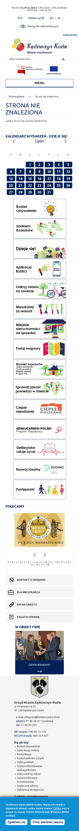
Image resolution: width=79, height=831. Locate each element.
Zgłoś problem (25, 762)
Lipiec (39, 141)
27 (11, 192)
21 (20, 185)
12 (68, 171)
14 (20, 178)
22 (30, 185)
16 (39, 178)
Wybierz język (36, 18)
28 (20, 192)
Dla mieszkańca (28, 592)
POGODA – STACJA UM (39, 10)
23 (39, 185)
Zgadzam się (16, 822)
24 (49, 185)
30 (39, 192)
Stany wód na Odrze (29, 773)
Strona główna (16, 96)
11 (58, 171)
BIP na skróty (27, 604)
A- (59, 18)
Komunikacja (24, 754)
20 (11, 185)
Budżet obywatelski (28, 746)
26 (68, 185)
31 (49, 192)
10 (49, 171)
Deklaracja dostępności (30, 789)
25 (58, 185)
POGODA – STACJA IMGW (53, 8)
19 (68, 178)
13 (11, 178)
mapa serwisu (70, 34)
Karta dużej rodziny (28, 750)
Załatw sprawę (28, 616)
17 (49, 178)
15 (30, 178)
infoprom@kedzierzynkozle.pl (42, 717)
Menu (39, 83)
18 (58, 178)
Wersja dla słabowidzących (43, 26)
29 (30, 192)
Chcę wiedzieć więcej (48, 822)
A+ (52, 18)
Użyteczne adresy (27, 785)
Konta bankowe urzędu (30, 758)
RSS (20, 18)
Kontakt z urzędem (31, 579)
